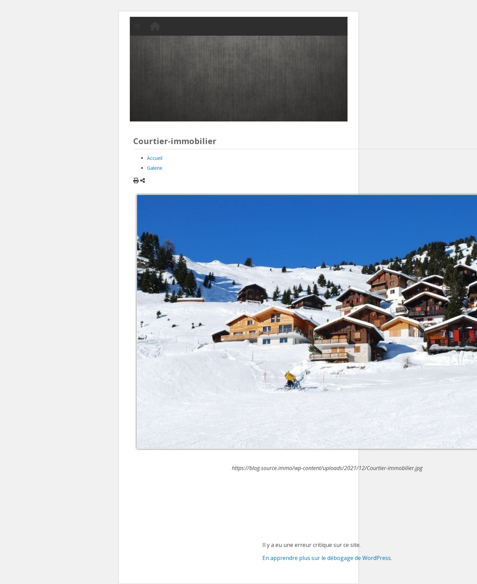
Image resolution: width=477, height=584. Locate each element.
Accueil (154, 158)
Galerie (154, 168)
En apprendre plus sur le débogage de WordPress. (327, 558)
